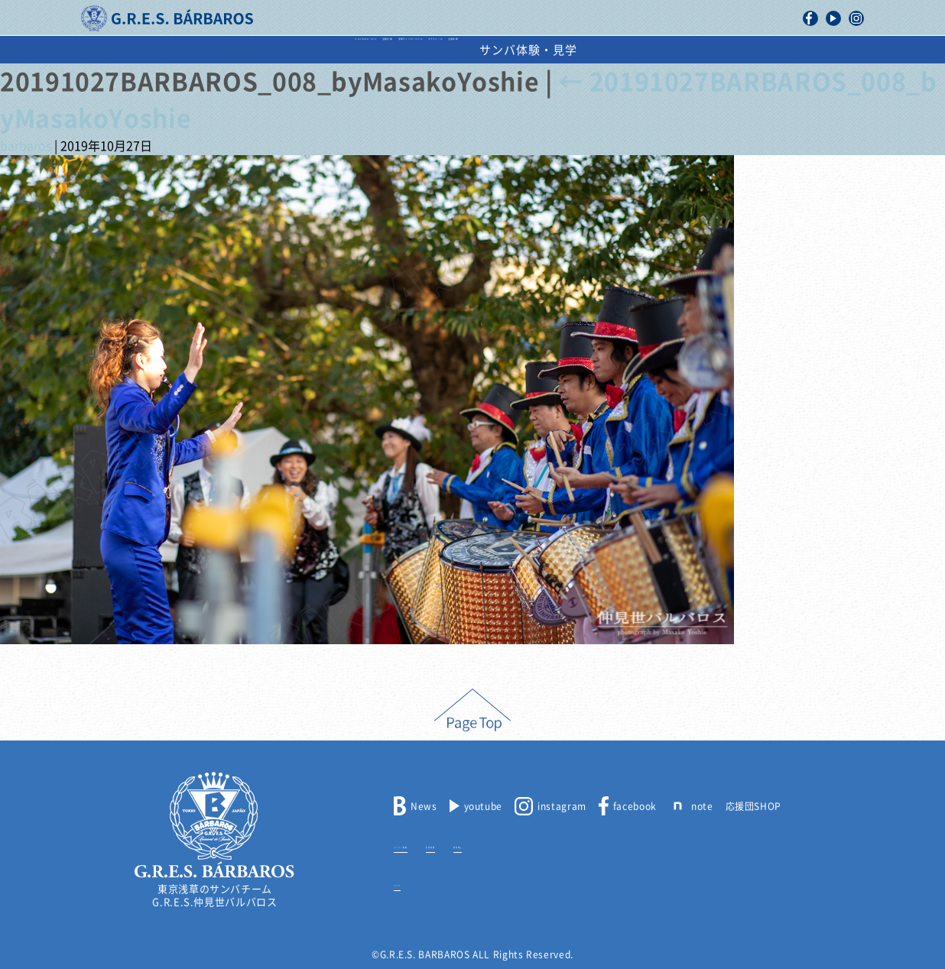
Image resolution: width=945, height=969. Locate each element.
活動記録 (305, 50)
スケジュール (555, 50)
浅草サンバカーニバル (423, 50)
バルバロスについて (193, 50)
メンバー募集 (423, 844)
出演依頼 (648, 50)
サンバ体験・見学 (757, 50)
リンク (409, 882)
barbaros (25, 146)
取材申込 (550, 844)
